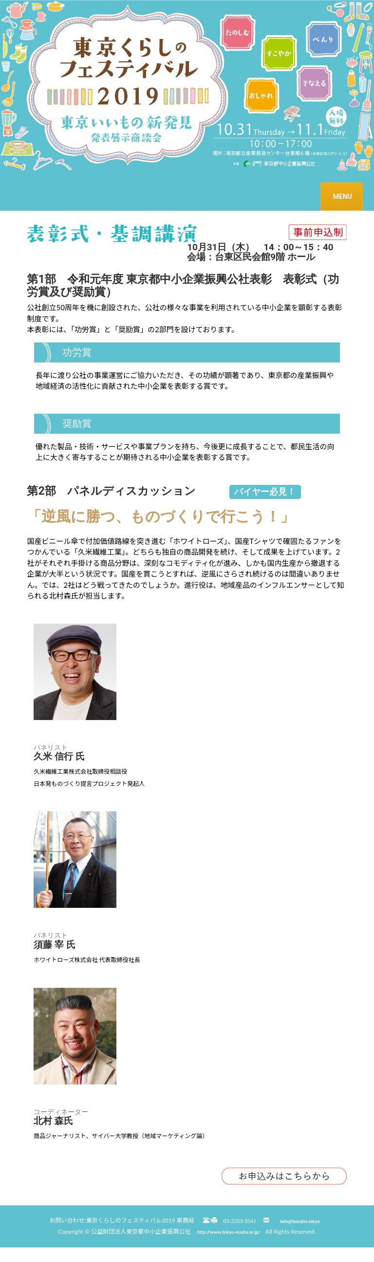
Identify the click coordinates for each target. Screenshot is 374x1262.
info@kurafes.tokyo (299, 1220)
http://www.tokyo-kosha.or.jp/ (228, 1232)
